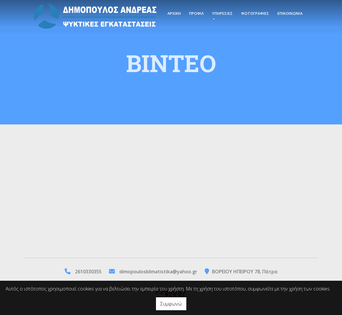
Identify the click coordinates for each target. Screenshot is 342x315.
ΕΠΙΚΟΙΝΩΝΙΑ (289, 13)
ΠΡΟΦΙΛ (196, 13)
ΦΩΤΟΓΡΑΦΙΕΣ (255, 13)
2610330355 (88, 271)
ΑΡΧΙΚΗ (174, 13)
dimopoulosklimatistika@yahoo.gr (158, 271)
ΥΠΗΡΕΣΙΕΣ (222, 13)
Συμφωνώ (171, 304)
